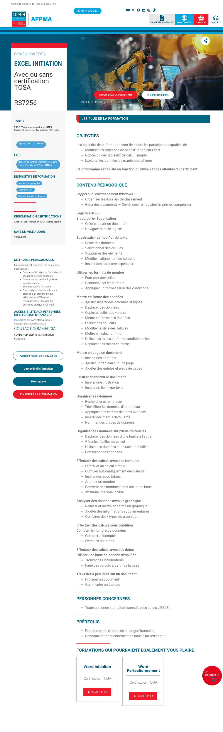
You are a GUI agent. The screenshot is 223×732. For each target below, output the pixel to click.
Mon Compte (184, 22)
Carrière (201, 22)
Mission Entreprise (162, 22)
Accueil (85, 102)
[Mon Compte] (184, 18)
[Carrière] (201, 18)
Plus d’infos (20, 320)
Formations (99, 102)
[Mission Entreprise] (162, 18)
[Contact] (215, 18)
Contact (216, 22)
